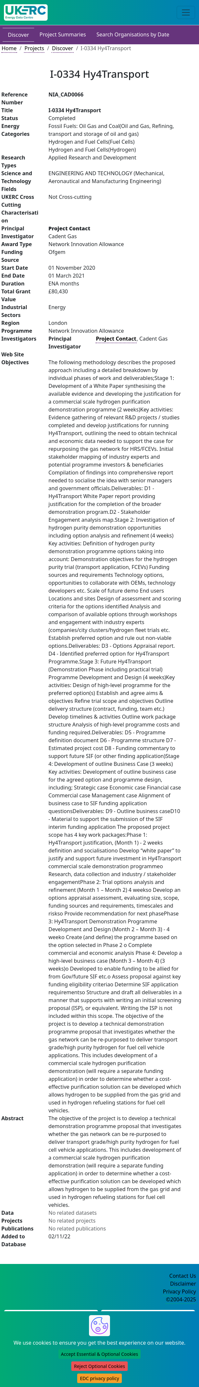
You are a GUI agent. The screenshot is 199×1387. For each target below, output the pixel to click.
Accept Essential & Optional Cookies (99, 1354)
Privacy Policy (179, 1291)
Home (9, 48)
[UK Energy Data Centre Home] (26, 12)
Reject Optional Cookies (99, 1366)
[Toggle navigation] (186, 12)
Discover (18, 34)
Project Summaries (62, 34)
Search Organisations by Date (133, 34)
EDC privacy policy (99, 1378)
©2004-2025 (181, 1299)
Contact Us (182, 1275)
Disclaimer (183, 1283)
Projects (34, 48)
